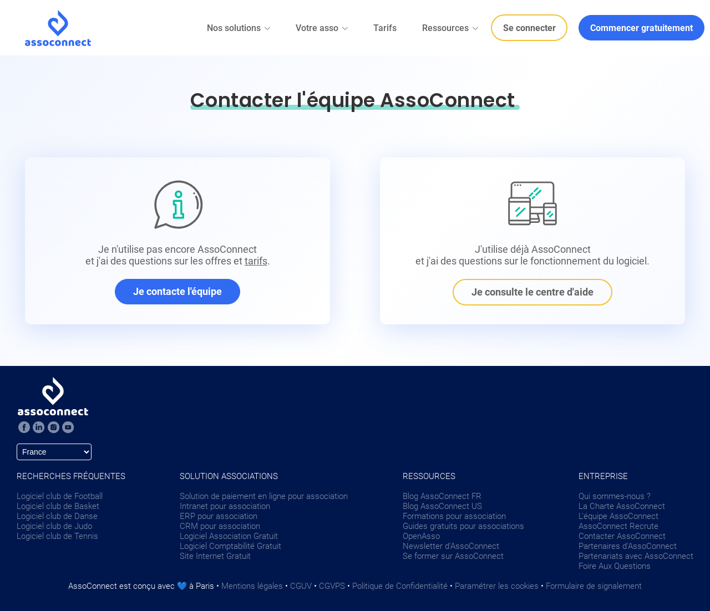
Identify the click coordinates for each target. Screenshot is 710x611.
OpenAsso (421, 536)
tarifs (256, 261)
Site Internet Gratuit (215, 556)
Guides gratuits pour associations (463, 526)
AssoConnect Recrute (618, 526)
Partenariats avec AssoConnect (636, 556)
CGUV (301, 586)
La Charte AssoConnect (622, 506)
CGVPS (332, 586)
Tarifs (385, 28)
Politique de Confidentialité (400, 586)
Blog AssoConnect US (442, 506)
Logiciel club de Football (60, 496)
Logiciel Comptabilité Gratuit (230, 546)
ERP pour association (218, 516)
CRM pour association (220, 526)
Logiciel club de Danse (57, 516)
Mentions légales (252, 586)
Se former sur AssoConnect (453, 556)
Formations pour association (454, 516)
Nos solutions (239, 28)
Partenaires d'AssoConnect (628, 546)
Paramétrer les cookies (497, 586)
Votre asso (322, 28)
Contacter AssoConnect (622, 536)
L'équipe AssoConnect (618, 516)
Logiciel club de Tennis (57, 536)
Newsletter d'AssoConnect (451, 546)
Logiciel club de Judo (54, 526)
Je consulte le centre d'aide (532, 292)
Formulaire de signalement (594, 586)
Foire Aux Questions (615, 566)
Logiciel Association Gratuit (229, 536)
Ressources (451, 28)
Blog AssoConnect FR (442, 496)
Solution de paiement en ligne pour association (264, 496)
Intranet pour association (225, 506)
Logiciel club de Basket (58, 506)
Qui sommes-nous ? (615, 496)
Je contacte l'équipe (177, 291)
